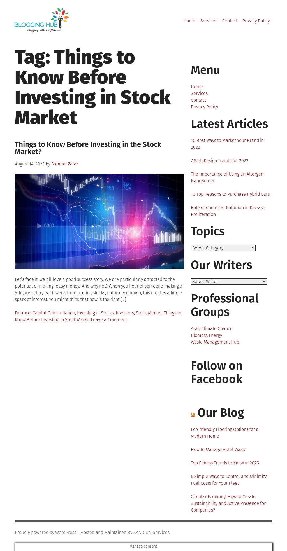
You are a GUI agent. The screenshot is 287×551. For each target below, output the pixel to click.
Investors (125, 313)
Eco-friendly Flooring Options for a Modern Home (225, 433)
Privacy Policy (256, 21)
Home (189, 21)
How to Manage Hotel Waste (218, 449)
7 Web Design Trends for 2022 (219, 160)
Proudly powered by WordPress (45, 532)
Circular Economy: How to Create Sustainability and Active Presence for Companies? (228, 503)
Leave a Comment (109, 319)
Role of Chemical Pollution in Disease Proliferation (228, 211)
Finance (23, 313)
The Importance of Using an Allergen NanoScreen (227, 177)
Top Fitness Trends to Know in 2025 (225, 463)
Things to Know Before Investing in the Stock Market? (88, 148)
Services (208, 21)
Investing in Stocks (95, 313)
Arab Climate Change (212, 328)
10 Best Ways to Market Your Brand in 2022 (227, 144)
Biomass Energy (206, 335)
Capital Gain (45, 313)
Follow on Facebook (216, 372)
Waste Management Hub (215, 342)
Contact (229, 21)
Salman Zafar (64, 164)
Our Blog (221, 413)
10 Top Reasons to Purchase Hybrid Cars (230, 194)
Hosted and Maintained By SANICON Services (125, 532)
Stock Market (149, 313)
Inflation (67, 313)
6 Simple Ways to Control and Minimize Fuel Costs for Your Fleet (229, 480)
